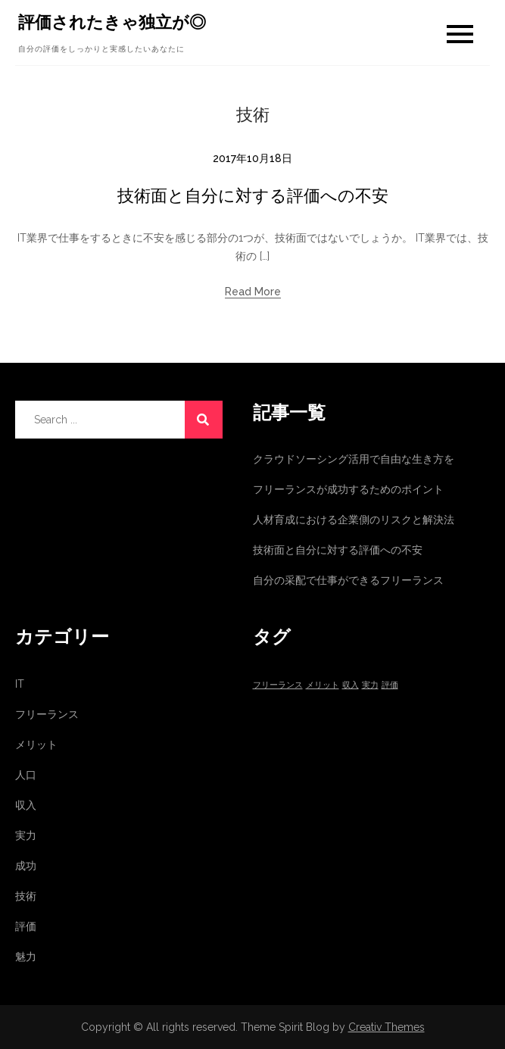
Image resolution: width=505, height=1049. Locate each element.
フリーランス (47, 714)
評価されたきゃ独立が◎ (112, 22)
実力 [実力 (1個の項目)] (370, 684)
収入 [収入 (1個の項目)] (350, 684)
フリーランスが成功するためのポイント (348, 489)
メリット (36, 744)
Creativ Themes (386, 1027)
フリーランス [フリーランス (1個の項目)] (278, 684)
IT (19, 684)
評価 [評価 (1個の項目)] (390, 684)
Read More (253, 292)
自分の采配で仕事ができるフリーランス (348, 580)
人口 (25, 775)
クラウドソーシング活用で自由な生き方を (353, 459)
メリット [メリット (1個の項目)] (322, 684)
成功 (25, 866)
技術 (25, 896)
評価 (25, 926)
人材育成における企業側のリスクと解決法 (353, 520)
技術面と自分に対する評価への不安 (252, 195)
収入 (25, 805)
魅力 (25, 957)
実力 (25, 835)
